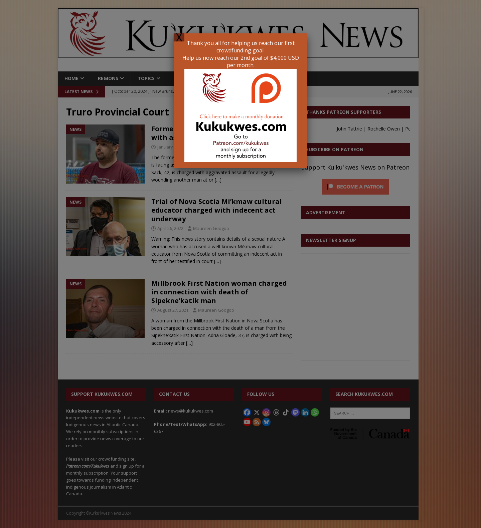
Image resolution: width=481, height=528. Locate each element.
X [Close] (179, 37)
